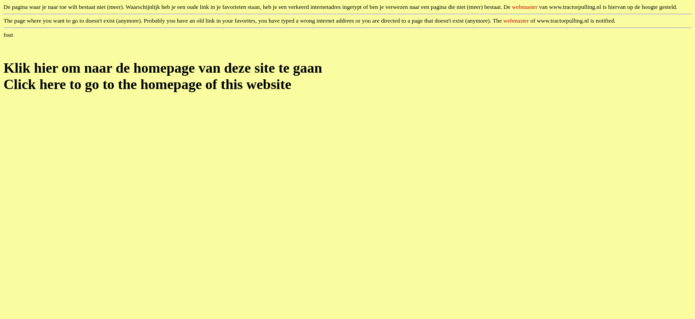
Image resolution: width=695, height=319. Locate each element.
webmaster (525, 7)
